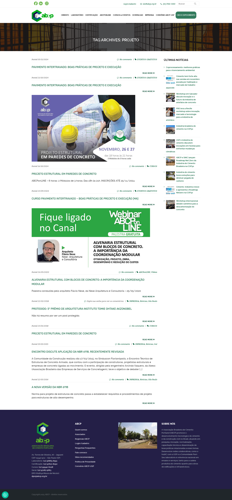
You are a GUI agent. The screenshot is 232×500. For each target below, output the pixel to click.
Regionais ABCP (82, 439)
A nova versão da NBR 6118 (50, 387)
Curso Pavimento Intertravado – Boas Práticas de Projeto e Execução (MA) (85, 198)
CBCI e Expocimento (186, 15)
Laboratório (77, 15)
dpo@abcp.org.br (39, 476)
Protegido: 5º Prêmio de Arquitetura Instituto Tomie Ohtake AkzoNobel (82, 308)
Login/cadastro (130, 4)
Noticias (143, 301)
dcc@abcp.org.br (149, 4)
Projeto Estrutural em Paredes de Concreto (64, 174)
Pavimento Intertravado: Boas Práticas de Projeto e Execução (76, 67)
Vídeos (154, 272)
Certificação (91, 15)
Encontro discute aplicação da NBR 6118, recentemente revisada (78, 351)
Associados (80, 434)
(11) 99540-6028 (46, 467)
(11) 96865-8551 (50, 461)
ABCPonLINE (105, 15)
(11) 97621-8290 (50, 464)
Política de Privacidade (85, 462)
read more (147, 73)
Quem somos (81, 430)
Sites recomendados (84, 457)
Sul (155, 344)
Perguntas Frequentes (85, 448)
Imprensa (149, 15)
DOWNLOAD (137, 15)
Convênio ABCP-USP (165, 15)
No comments (126, 59)
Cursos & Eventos (121, 15)
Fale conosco (81, 452)
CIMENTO (65, 15)
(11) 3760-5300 (169, 4)
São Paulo (152, 301)
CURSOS (153, 166)
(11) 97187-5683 (44, 470)
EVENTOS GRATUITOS (147, 59)
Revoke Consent (5, 495)
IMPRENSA (134, 301)
